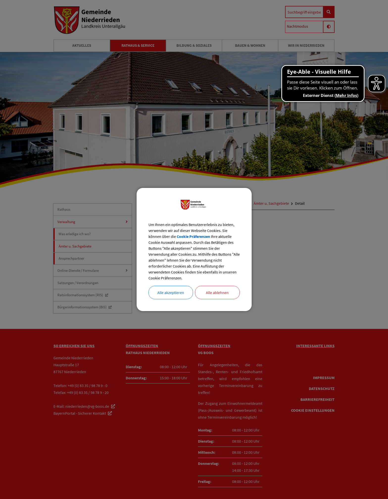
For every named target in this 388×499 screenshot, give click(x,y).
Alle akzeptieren (170, 292)
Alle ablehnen (217, 292)
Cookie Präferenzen (193, 236)
